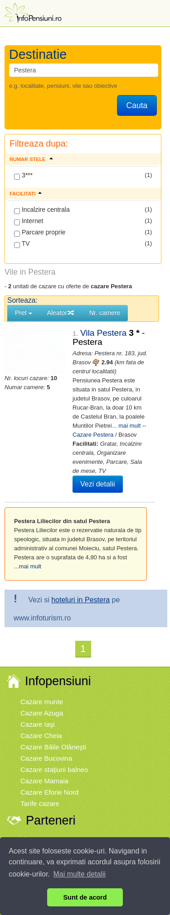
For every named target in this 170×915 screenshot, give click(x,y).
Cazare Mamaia (44, 772)
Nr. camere (104, 312)
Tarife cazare (39, 794)
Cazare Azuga (41, 704)
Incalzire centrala (42, 210)
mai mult (30, 557)
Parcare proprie (39, 233)
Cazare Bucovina (46, 749)
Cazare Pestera (102, 425)
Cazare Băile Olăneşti (53, 738)
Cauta (137, 105)
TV (22, 244)
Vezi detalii (89, 475)
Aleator (60, 312)
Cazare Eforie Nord (49, 783)
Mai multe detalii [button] (79, 874)
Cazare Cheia (41, 726)
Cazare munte (41, 692)
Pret (23, 312)
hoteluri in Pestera (80, 591)
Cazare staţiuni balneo (54, 760)
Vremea (32, 830)
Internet (28, 221)
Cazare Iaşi (37, 715)
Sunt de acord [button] (85, 897)
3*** (23, 176)
